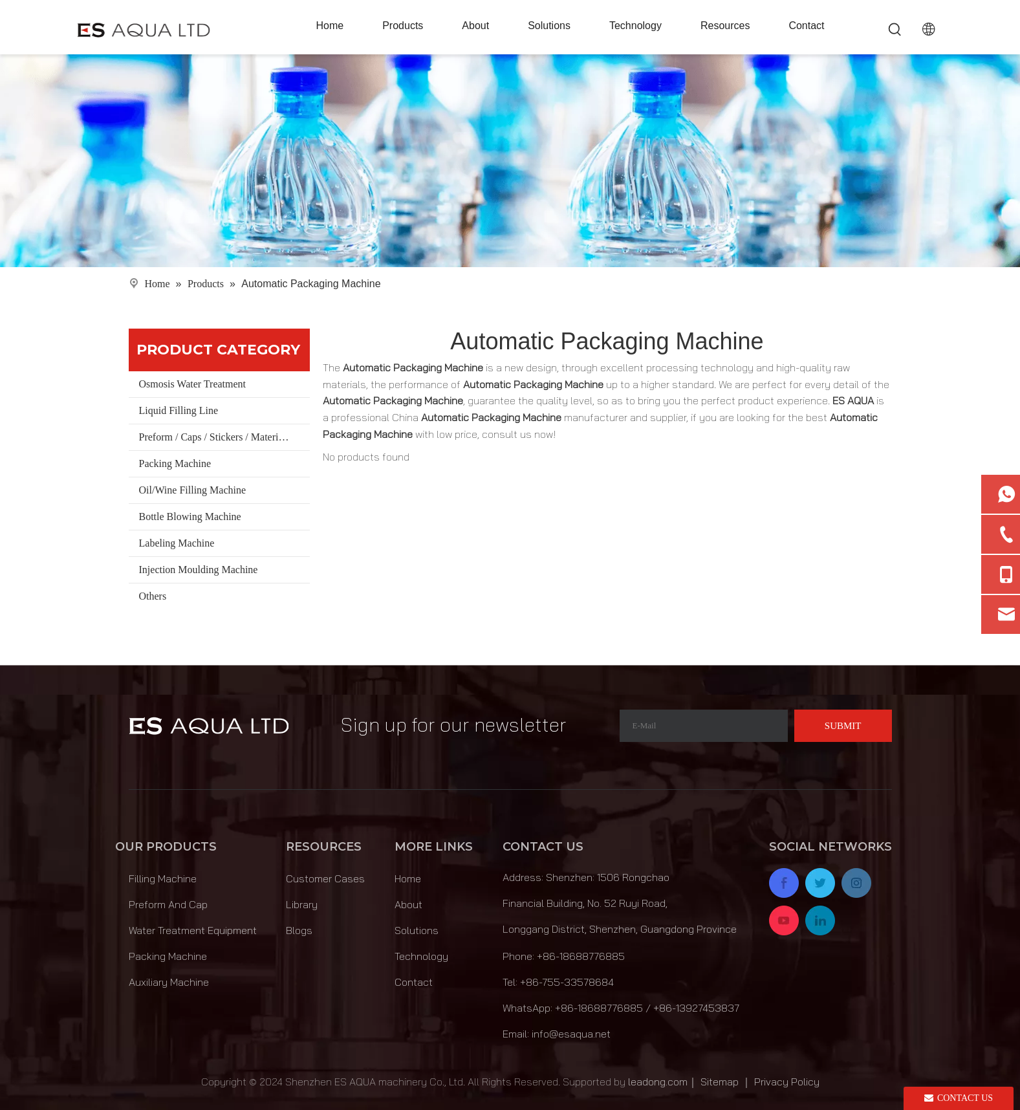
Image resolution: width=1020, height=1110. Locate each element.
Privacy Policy (786, 1081)
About (408, 904)
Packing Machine (175, 463)
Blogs (299, 930)
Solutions (417, 930)
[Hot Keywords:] (895, 29)
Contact (414, 981)
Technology (421, 956)
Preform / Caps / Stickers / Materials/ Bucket (224, 436)
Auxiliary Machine (169, 981)
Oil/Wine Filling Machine (192, 489)
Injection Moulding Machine (198, 569)
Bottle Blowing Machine (190, 516)
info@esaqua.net (571, 1033)
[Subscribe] (843, 726)
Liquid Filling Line (179, 410)
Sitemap (719, 1081)
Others (153, 596)
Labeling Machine (177, 543)
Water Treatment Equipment (193, 930)
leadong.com (658, 1081)
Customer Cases (325, 878)
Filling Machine (163, 878)
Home (408, 878)
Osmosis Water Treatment (192, 383)
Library (302, 904)
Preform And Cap (168, 904)
